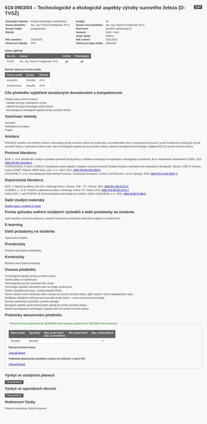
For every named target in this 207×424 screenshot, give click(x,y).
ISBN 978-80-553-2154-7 (115, 190)
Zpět (198, 6)
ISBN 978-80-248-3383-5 (86, 170)
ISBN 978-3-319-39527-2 (163, 173)
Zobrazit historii (17, 353)
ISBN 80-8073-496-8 (135, 193)
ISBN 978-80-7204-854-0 (18, 162)
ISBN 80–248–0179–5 (116, 186)
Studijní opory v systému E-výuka (23, 206)
